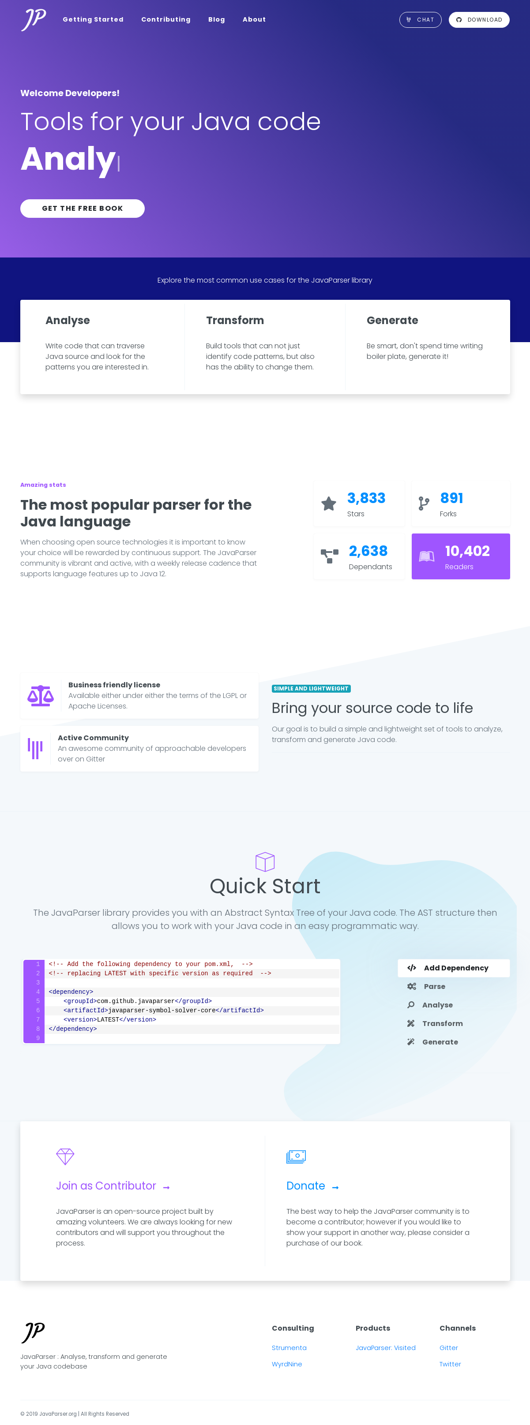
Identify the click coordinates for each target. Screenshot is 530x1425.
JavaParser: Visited (386, 1347)
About (254, 19)
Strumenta (289, 1347)
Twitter (450, 1364)
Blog (216, 19)
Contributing (166, 19)
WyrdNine (287, 1364)
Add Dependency (448, 968)
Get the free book (83, 208)
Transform (435, 1023)
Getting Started (93, 19)
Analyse (430, 1005)
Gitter (449, 1347)
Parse (426, 986)
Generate (432, 1042)
